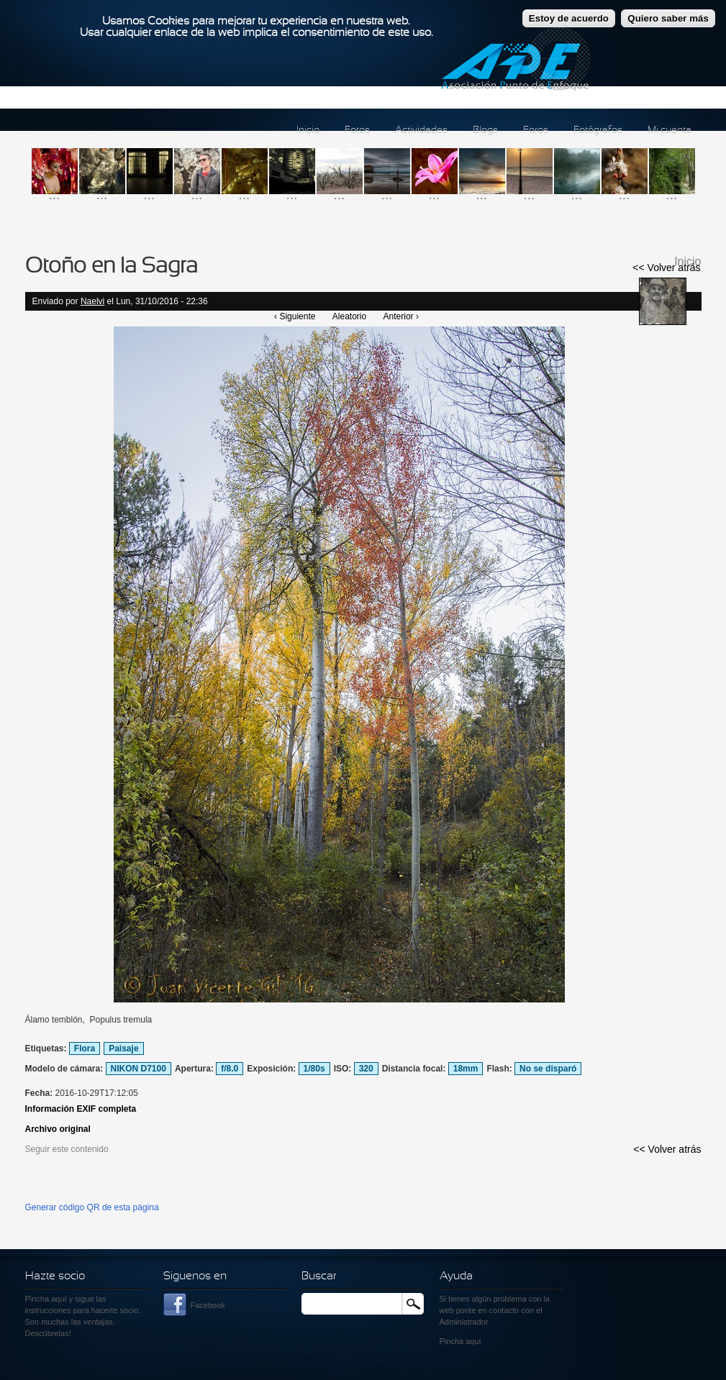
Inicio (307, 130)
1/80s (314, 1069)
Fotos (357, 130)
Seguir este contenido (67, 1149)
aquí (473, 1341)
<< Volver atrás (666, 267)
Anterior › (401, 316)
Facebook (208, 1305)
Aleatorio (349, 316)
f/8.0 (229, 1069)
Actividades (421, 130)
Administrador (464, 1321)
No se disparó (547, 1069)
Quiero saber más (668, 11)
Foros (535, 130)
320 (366, 1069)
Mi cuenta (669, 130)
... (54, 194)
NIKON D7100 (138, 1069)
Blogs (485, 130)
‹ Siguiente (294, 316)
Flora (84, 1048)
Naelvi (92, 301)
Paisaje (123, 1048)
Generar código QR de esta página (92, 1207)
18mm (465, 1069)
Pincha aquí (46, 1298)
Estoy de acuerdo (569, 11)
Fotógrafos (597, 130)
